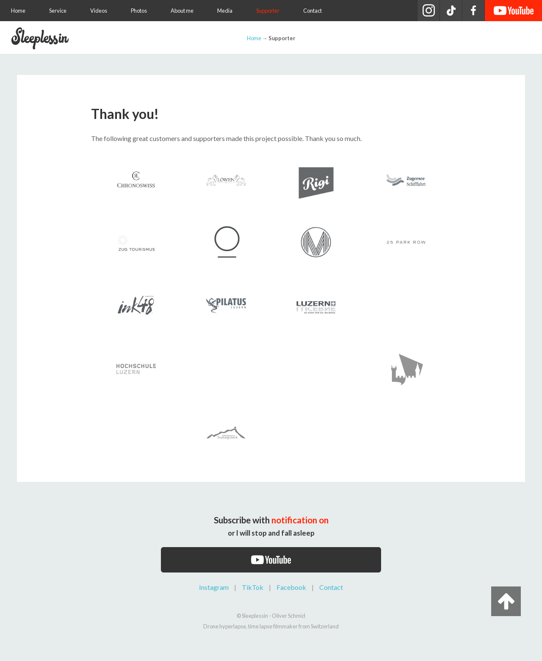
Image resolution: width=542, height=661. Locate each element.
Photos (139, 10)
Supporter (267, 10)
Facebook (291, 587)
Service (57, 10)
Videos (98, 10)
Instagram (214, 587)
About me (182, 10)
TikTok (252, 587)
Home (18, 10)
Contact (312, 10)
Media (224, 10)
